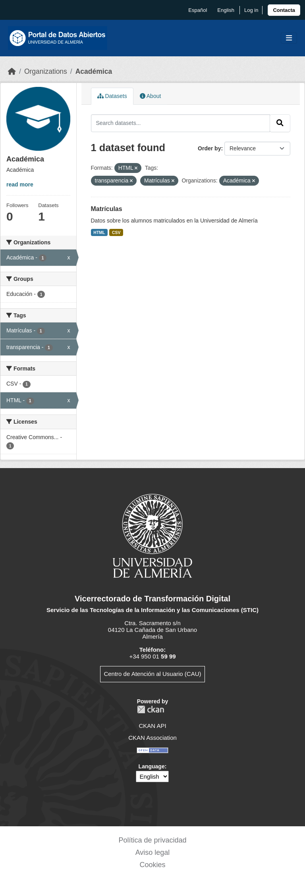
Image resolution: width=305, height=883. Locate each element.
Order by (209, 148)
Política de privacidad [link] (152, 840)
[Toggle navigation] (289, 38)
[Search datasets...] (180, 123)
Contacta (284, 10)
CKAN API (152, 725)
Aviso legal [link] (152, 852)
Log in (251, 10)
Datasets (112, 96)
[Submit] (280, 123)
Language (152, 766)
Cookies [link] (152, 865)
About (150, 96)
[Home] (12, 71)
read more (19, 184)
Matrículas (106, 208)
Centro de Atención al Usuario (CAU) (152, 673)
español (197, 10)
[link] (284, 10)
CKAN (150, 709)
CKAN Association (152, 737)
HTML (99, 232)
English (225, 10)
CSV (116, 232)
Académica (93, 71)
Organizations (45, 71)
